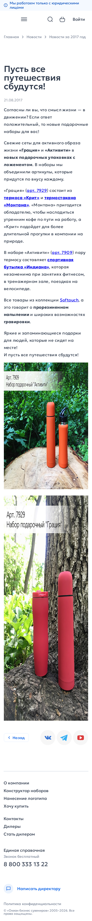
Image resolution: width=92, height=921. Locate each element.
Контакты (13, 819)
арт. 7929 (37, 190)
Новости (34, 37)
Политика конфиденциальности (32, 903)
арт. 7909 (62, 252)
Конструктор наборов (26, 791)
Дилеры (12, 826)
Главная (11, 37)
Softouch (69, 300)
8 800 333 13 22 (26, 864)
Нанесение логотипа (25, 798)
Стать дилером (19, 834)
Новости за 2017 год (67, 37)
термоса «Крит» (21, 197)
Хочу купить (16, 806)
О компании (16, 783)
